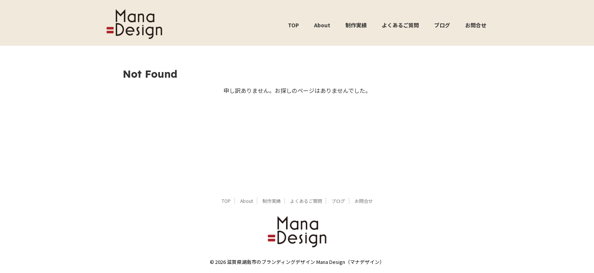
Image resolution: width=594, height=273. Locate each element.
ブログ (442, 25)
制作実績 (356, 25)
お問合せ (475, 25)
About (322, 25)
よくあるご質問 (400, 25)
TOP (293, 25)
